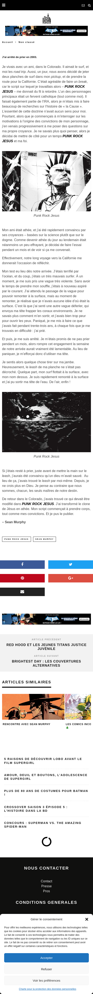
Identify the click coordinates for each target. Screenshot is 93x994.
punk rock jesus (16, 539)
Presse (46, 886)
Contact (46, 881)
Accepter (46, 958)
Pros (46, 891)
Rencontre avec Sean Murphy (26, 724)
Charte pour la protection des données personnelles (47, 989)
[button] (87, 919)
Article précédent (46, 639)
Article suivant (46, 656)
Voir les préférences (46, 980)
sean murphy (44, 539)
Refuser (46, 969)
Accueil (7, 42)
